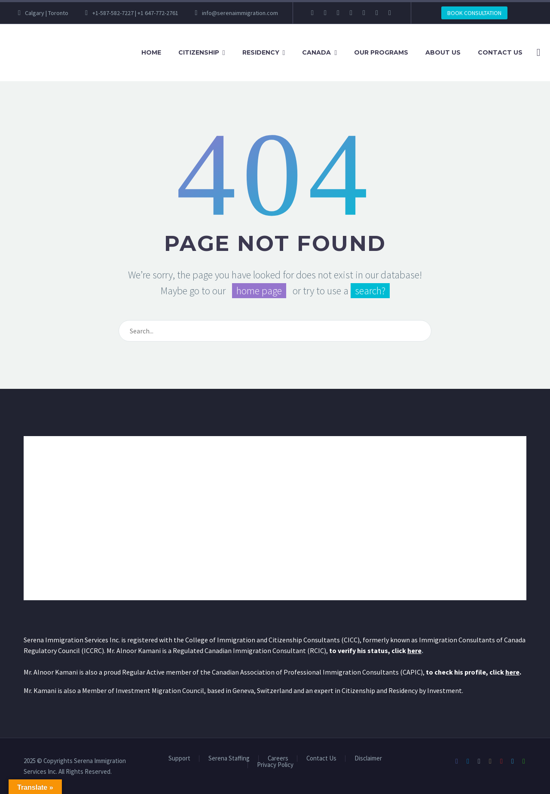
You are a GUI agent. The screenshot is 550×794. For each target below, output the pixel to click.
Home (151, 52)
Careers (278, 758)
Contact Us (500, 52)
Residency (260, 52)
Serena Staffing (229, 758)
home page (259, 290)
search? (370, 290)
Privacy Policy (275, 765)
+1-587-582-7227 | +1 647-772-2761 (135, 13)
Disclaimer (368, 758)
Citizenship (198, 52)
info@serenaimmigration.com (240, 13)
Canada (316, 52)
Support (179, 758)
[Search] (537, 52)
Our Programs (381, 52)
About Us (443, 52)
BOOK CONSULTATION (474, 13)
